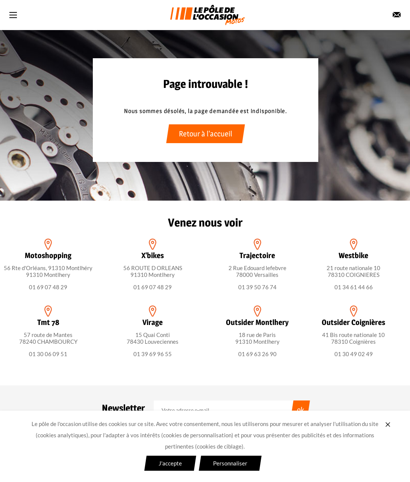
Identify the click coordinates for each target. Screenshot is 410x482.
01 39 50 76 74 (257, 287)
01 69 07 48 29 (48, 287)
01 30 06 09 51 (48, 354)
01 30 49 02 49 (353, 354)
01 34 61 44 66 (353, 287)
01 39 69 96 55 (152, 354)
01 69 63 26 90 (257, 354)
